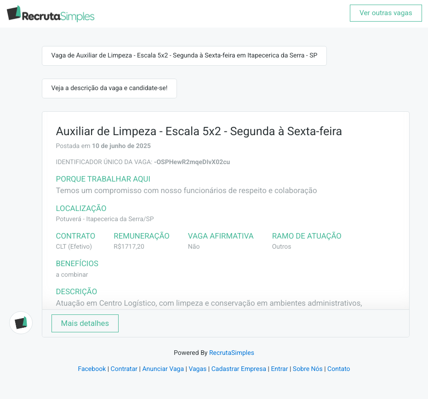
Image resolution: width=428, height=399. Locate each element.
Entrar (279, 369)
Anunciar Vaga (163, 369)
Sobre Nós (308, 369)
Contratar (124, 369)
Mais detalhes (85, 323)
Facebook (92, 369)
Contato (338, 369)
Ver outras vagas (386, 13)
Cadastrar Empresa (238, 369)
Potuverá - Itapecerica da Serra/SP (105, 219)
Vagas (197, 369)
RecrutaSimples (231, 353)
